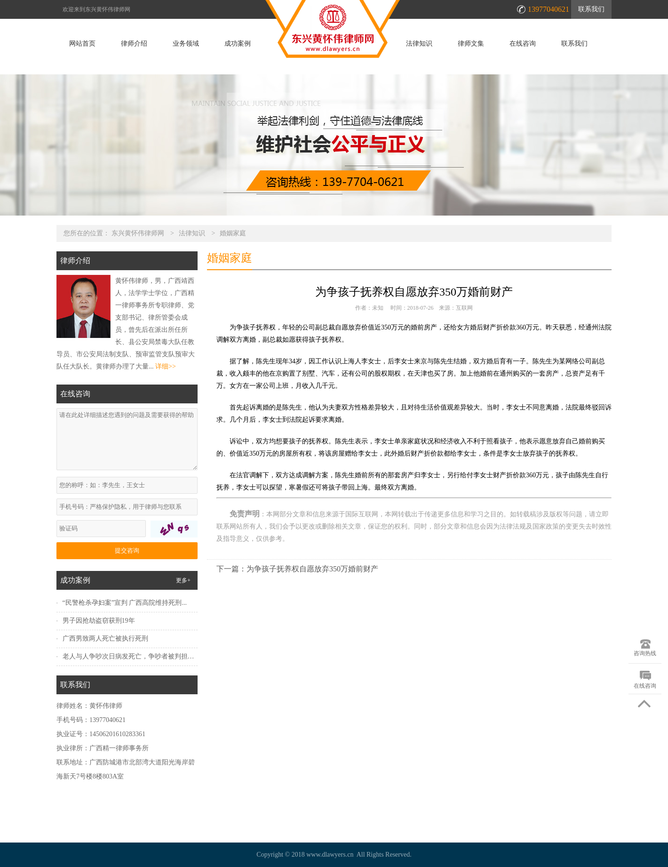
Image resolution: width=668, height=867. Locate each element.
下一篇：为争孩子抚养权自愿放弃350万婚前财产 (297, 569)
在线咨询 (522, 43)
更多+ (183, 580)
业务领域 (186, 43)
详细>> (165, 366)
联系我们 (591, 9)
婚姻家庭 (233, 233)
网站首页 (82, 43)
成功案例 (237, 43)
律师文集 (471, 43)
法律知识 (419, 43)
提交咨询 (127, 550)
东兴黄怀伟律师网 (137, 233)
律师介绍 (134, 43)
